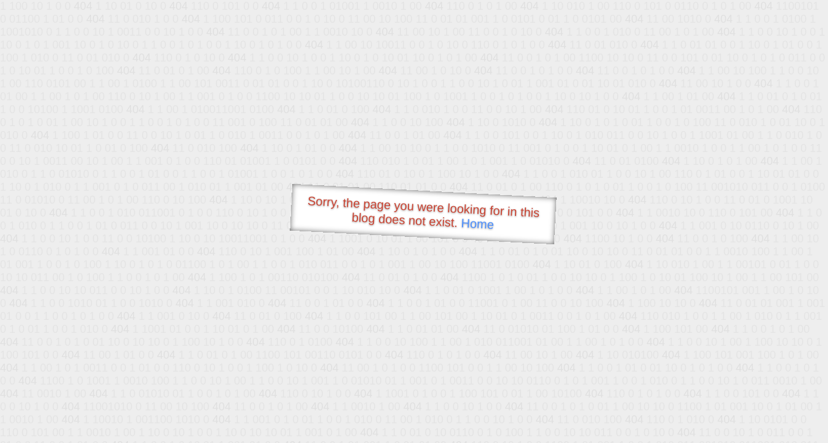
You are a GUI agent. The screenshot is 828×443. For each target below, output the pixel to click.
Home (477, 223)
